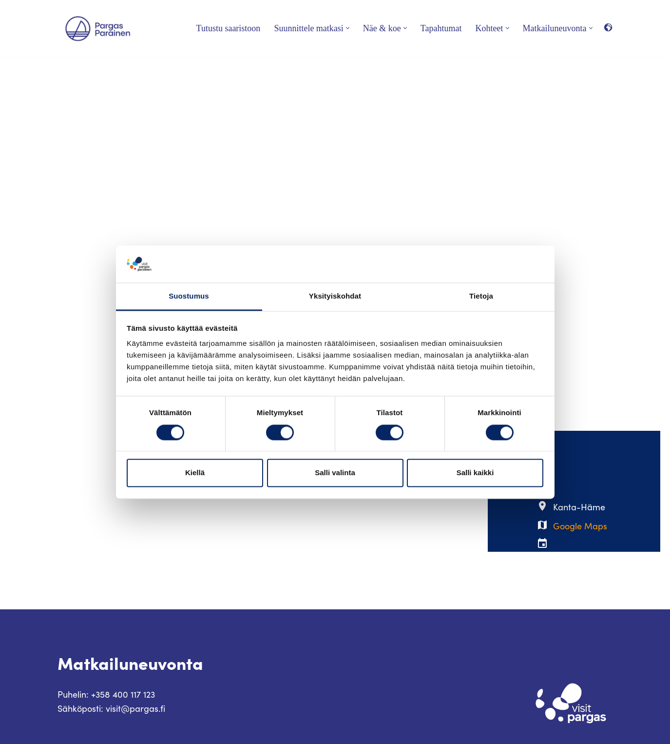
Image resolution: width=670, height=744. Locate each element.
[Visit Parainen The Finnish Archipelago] (97, 28)
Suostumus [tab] (189, 296)
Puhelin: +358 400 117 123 (106, 694)
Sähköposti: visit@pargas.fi (111, 708)
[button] (347, 28)
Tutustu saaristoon (228, 28)
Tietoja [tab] (481, 296)
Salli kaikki (475, 473)
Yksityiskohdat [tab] (335, 296)
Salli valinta (335, 473)
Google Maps (580, 526)
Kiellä (195, 473)
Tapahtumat (441, 28)
